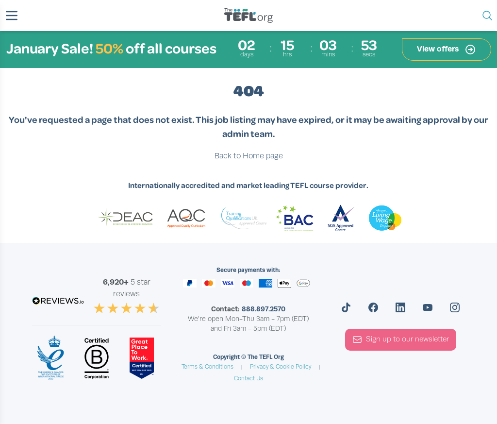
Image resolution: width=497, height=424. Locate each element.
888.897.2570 (263, 309)
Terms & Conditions (207, 366)
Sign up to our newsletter (400, 339)
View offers (446, 49)
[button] (11, 15)
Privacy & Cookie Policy (280, 366)
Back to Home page (249, 156)
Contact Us (248, 378)
